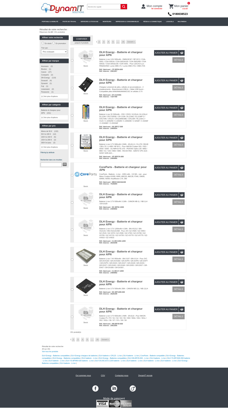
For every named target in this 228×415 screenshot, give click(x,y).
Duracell (44, 80)
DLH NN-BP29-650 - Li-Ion (138, 358)
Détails (178, 60)
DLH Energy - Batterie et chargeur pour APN (120, 54)
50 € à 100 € (46, 134)
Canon (43, 72)
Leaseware (45, 89)
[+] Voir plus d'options (49, 96)
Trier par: (44, 48)
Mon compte (154, 7)
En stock (48, 43)
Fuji (42, 86)
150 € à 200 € (46, 140)
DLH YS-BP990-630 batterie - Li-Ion (80, 361)
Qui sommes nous (83, 375)
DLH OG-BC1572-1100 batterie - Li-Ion (110, 361)
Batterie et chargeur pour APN (50, 111)
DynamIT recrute (145, 375)
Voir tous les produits (50, 351)
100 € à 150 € (46, 137)
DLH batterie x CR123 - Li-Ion (110, 356)
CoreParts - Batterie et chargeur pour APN (123, 168)
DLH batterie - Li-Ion (131, 356)
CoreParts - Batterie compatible (152, 356)
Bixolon (44, 69)
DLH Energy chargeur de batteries (84, 356)
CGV (103, 375)
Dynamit (44, 83)
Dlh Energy (45, 78)
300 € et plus (46, 143)
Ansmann (44, 66)
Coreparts (45, 75)
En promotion (61, 43)
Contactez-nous (121, 375)
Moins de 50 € (46, 131)
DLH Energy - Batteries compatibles (56, 356)
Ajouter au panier (166, 52)
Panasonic (45, 92)
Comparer (81, 39)
